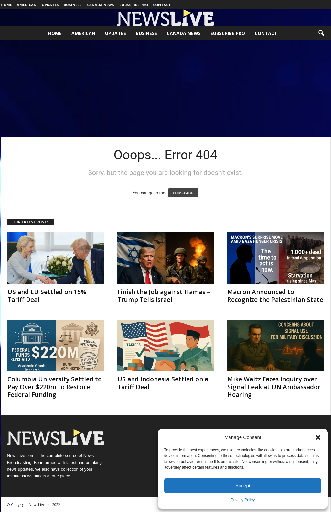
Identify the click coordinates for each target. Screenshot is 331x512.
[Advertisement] (165, 89)
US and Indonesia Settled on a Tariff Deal (162, 383)
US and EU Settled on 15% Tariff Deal (46, 296)
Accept (242, 485)
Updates (50, 4)
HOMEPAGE (183, 193)
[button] (318, 437)
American (27, 4)
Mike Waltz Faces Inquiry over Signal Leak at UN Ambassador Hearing (274, 387)
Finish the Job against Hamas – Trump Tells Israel (163, 296)
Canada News (100, 4)
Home (6, 4)
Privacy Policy (243, 500)
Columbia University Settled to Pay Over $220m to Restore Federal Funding (54, 387)
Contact (162, 4)
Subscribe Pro (133, 4)
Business (73, 4)
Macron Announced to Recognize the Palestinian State (275, 296)
